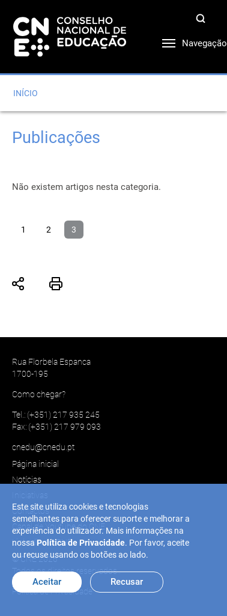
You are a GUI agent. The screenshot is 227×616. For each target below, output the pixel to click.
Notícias (26, 479)
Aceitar (46, 581)
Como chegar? (38, 394)
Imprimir (55, 283)
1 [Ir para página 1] (23, 229)
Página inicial (35, 464)
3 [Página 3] (73, 229)
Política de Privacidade (81, 542)
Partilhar (18, 283)
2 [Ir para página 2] (48, 229)
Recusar (126, 581)
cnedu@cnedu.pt (43, 447)
